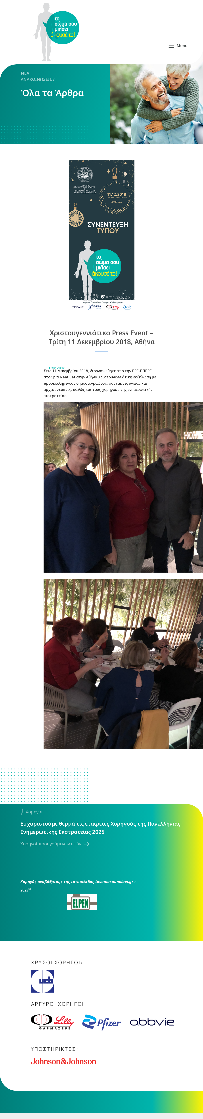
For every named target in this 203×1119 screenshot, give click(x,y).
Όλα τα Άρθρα (52, 93)
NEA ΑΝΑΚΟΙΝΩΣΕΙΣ (36, 76)
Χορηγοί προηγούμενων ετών (50, 844)
